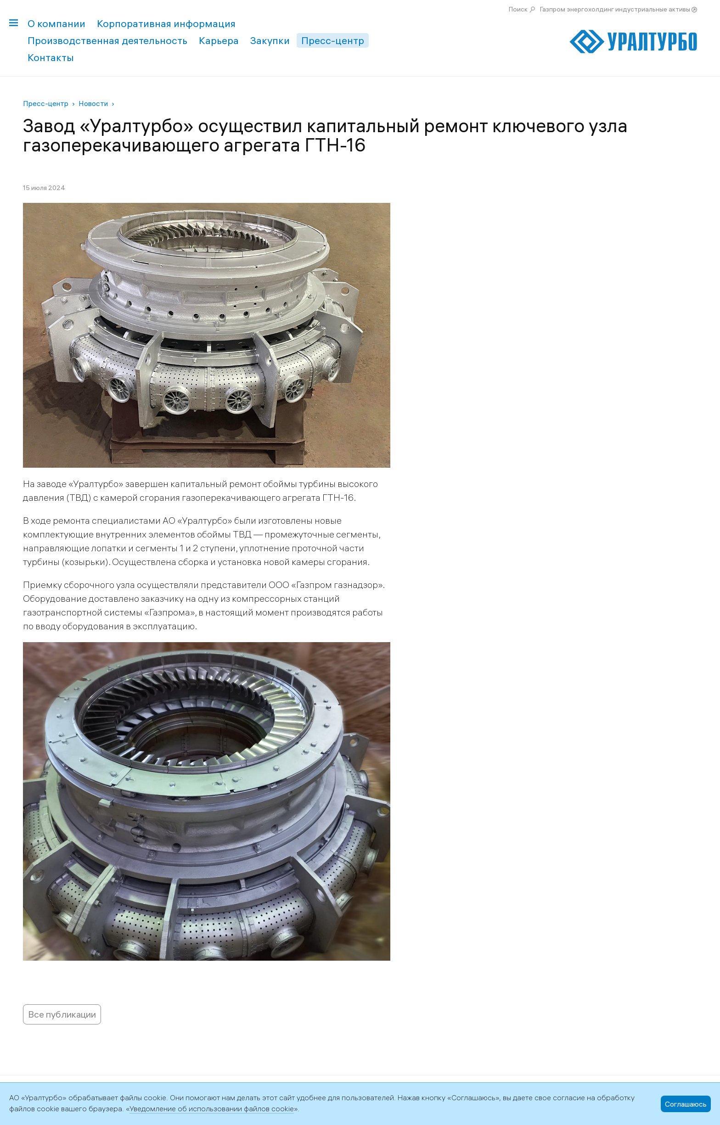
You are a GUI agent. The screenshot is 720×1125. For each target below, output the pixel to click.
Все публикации (62, 1014)
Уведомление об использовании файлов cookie (211, 1108)
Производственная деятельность (107, 40)
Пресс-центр (332, 40)
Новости (93, 103)
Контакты (51, 57)
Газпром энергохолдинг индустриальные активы (615, 9)
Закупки (270, 40)
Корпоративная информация (166, 23)
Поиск (518, 9)
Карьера (219, 40)
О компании (56, 23)
